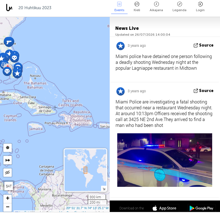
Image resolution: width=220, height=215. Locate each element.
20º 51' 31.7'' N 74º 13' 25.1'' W (87, 208)
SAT (9, 186)
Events (119, 7)
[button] (14, 57)
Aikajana (156, 7)
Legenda (179, 7)
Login (200, 7)
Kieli (137, 7)
